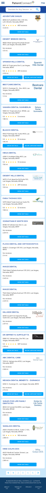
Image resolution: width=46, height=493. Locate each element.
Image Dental (10, 266)
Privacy (29, 487)
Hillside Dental (11, 312)
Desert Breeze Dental (14, 39)
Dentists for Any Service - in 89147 (22, 9)
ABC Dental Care (11, 357)
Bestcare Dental (12, 84)
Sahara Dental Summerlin (17, 107)
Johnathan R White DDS (15, 221)
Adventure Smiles (12, 16)
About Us (6, 487)
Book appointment (33, 77)
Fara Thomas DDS (12, 198)
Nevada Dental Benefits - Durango (21, 380)
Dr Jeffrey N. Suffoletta (16, 335)
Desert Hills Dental (13, 175)
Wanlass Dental (11, 426)
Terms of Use (18, 487)
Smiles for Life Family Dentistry (14, 402)
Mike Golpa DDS (11, 449)
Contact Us (38, 487)
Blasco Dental (11, 130)
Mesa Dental (9, 153)
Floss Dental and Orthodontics (20, 244)
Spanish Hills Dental (14, 62)
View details (23, 32)
